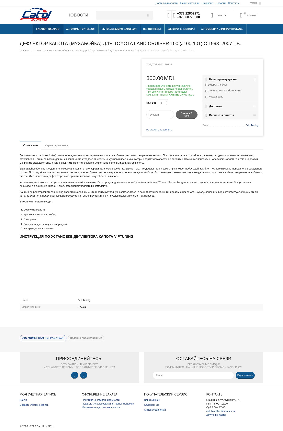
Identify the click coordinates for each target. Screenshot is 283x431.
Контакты (233, 3)
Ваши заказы (152, 399)
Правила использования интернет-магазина (108, 403)
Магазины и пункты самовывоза (101, 407)
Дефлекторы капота (122, 50)
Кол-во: (151, 102)
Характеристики (59, 145)
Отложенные (151, 404)
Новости (220, 3)
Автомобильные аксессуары (72, 50)
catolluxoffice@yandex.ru (220, 411)
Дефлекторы (99, 50)
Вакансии (207, 3)
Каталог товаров (42, 50)
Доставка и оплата (166, 3)
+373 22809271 (188, 13)
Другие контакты (216, 414)
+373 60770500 (188, 17)
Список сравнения (155, 409)
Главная (24, 50)
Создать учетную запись (34, 404)
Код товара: (154, 64)
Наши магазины (189, 3)
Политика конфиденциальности (101, 399)
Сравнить (166, 129)
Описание (31, 145)
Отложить (152, 129)
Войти (23, 399)
